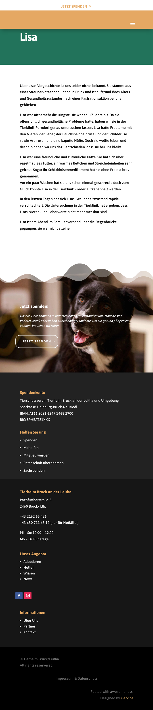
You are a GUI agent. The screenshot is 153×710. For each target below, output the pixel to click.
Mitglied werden (36, 455)
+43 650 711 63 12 (35, 523)
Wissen (29, 573)
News (27, 579)
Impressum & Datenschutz (76, 678)
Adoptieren (32, 562)
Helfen (28, 567)
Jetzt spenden (37, 341)
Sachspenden (34, 470)
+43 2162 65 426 (33, 516)
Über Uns (30, 620)
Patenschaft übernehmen (43, 463)
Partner (29, 626)
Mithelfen (31, 448)
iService (127, 698)
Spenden (30, 440)
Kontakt (29, 632)
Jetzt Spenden (74, 6)
